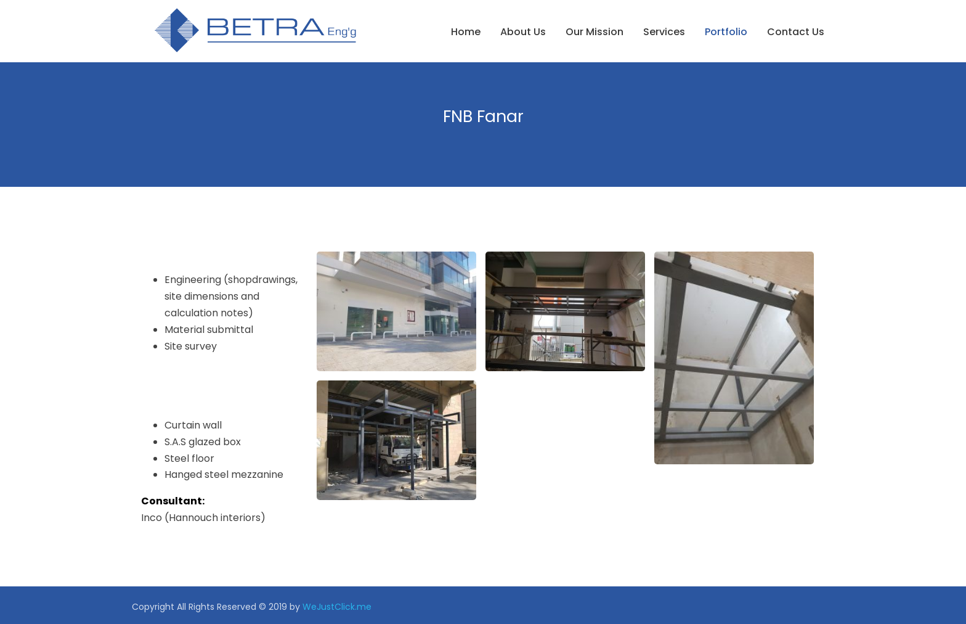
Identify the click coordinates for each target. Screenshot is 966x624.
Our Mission (594, 32)
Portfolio (726, 32)
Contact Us (795, 32)
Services (664, 32)
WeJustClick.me (336, 607)
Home (466, 32)
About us (523, 32)
